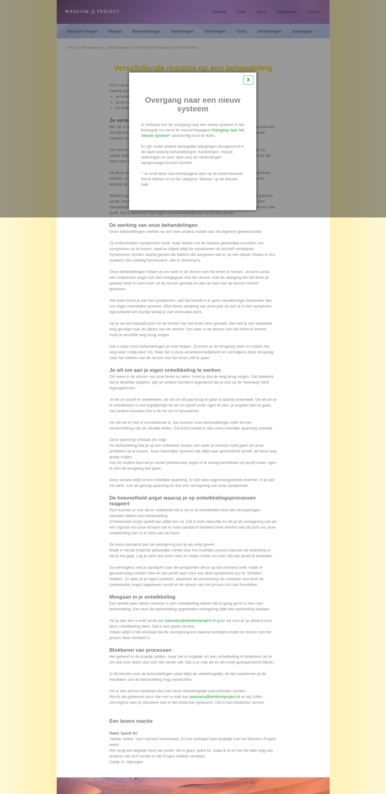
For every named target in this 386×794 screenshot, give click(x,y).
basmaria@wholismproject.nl (190, 620)
